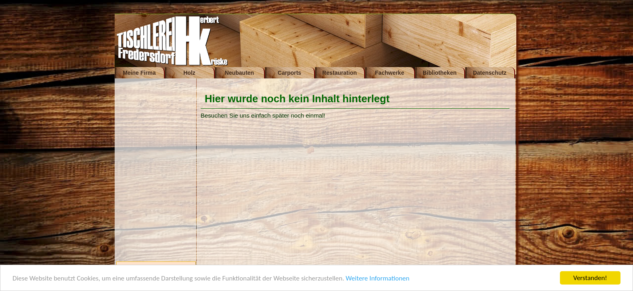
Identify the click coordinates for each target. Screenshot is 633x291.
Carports (289, 73)
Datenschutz (489, 73)
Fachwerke (389, 73)
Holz (189, 73)
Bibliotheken (440, 73)
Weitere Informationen (377, 278)
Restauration (339, 73)
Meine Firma (139, 73)
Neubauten (239, 73)
